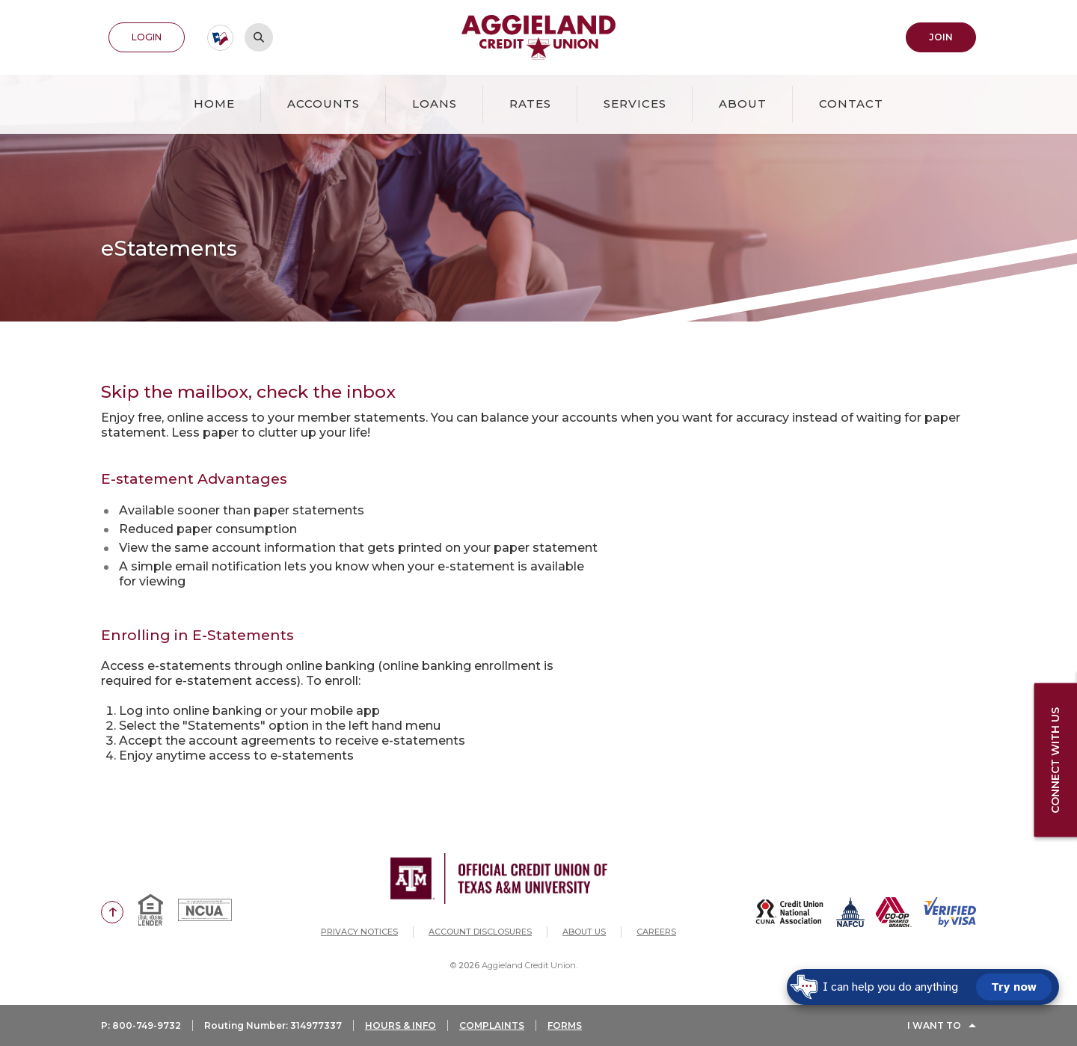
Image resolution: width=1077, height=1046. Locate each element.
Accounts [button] (323, 103)
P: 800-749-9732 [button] (141, 1025)
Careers (656, 931)
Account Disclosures (480, 931)
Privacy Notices (359, 931)
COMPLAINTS (491, 1025)
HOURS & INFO (400, 1025)
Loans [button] (434, 103)
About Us (584, 931)
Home (214, 103)
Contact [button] (851, 103)
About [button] (743, 103)
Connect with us (1055, 760)
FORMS (564, 1025)
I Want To (934, 1025)
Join (941, 37)
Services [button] (635, 103)
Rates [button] (530, 103)
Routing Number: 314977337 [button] (273, 1025)
